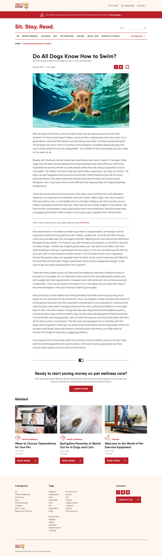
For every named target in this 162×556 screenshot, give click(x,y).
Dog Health (53, 508)
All (18, 36)
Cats (51, 502)
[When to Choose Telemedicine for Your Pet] (36, 445)
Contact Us (125, 499)
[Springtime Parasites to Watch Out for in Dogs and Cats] (81, 445)
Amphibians (54, 494)
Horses (69, 500)
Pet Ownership (66, 36)
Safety (51, 522)
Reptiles (52, 519)
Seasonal (53, 525)
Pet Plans (113, 5)
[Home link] (33, 546)
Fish (67, 497)
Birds (51, 497)
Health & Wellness (30, 36)
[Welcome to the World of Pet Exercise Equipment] (126, 445)
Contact (141, 5)
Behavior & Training (110, 36)
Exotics (69, 494)
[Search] (133, 28)
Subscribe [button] (127, 5)
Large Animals (72, 502)
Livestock (70, 505)
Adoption (52, 491)
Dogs (51, 511)
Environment (71, 491)
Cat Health (53, 500)
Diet (55, 36)
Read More (28, 461)
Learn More (81, 389)
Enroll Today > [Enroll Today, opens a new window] (116, 15)
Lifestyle (80, 36)
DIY (50, 505)
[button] (22, 5)
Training (52, 530)
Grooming (45, 36)
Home (17, 44)
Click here (84, 222)
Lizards (69, 508)
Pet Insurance (72, 511)
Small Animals (55, 527)
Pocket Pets (54, 516)
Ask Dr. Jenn (93, 36)
